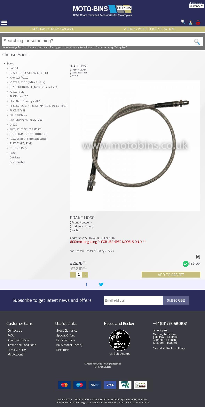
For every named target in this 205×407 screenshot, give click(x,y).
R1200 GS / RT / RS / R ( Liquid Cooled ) (29, 138)
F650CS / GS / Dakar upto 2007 (25, 101)
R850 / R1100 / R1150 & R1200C (25, 129)
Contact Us (15, 331)
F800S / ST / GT (17, 110)
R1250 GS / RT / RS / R (21, 143)
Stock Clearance (66, 331)
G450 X (13, 124)
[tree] (34, 113)
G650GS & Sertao (18, 115)
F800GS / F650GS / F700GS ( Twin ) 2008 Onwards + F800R (38, 106)
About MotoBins (18, 340)
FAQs (11, 335)
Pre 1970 (14, 68)
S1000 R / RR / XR (18, 148)
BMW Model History (69, 345)
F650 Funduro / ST (19, 96)
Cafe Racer (15, 157)
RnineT (13, 153)
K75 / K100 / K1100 (19, 77)
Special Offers (65, 335)
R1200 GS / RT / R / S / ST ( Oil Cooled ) (28, 134)
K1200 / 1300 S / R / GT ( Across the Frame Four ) (33, 87)
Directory (62, 350)
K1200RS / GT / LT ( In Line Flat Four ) (27, 82)
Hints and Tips (65, 340)
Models (10, 63)
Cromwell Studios (103, 367)
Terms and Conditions (22, 345)
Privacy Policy (17, 350)
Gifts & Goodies (17, 162)
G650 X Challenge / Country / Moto (26, 120)
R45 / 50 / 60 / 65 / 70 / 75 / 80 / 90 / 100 (29, 73)
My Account (15, 354)
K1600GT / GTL (17, 91)
